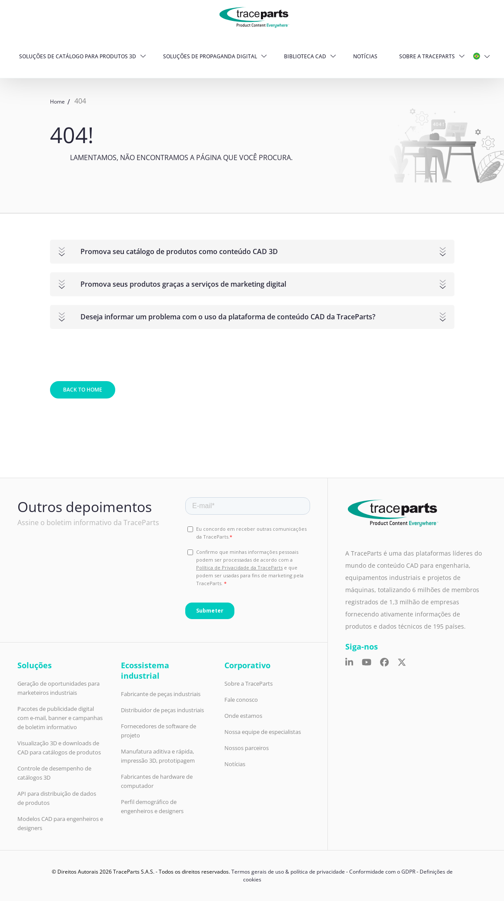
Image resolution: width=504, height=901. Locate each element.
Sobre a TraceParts (427, 56)
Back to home (82, 389)
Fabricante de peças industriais (160, 694)
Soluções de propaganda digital (210, 56)
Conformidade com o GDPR (382, 871)
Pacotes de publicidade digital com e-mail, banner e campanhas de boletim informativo (60, 718)
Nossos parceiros (246, 748)
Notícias (365, 56)
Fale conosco (241, 699)
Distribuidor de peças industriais (162, 710)
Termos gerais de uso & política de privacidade (288, 871)
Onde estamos (243, 716)
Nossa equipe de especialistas (262, 732)
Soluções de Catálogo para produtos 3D (77, 56)
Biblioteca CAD (305, 56)
